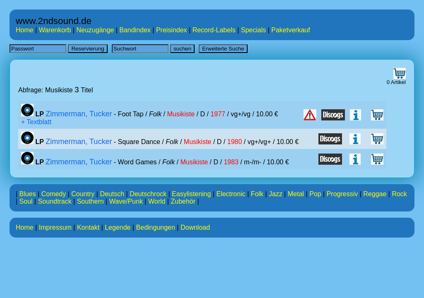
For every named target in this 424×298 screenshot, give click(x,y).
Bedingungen (155, 227)
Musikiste (181, 114)
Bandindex (135, 30)
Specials (253, 30)
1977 (217, 114)
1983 (231, 162)
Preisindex (171, 30)
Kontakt (88, 227)
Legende (117, 227)
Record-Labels (214, 30)
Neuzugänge (95, 30)
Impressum (55, 227)
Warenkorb (55, 30)
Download (195, 227)
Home (25, 30)
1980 (234, 141)
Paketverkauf (290, 30)
